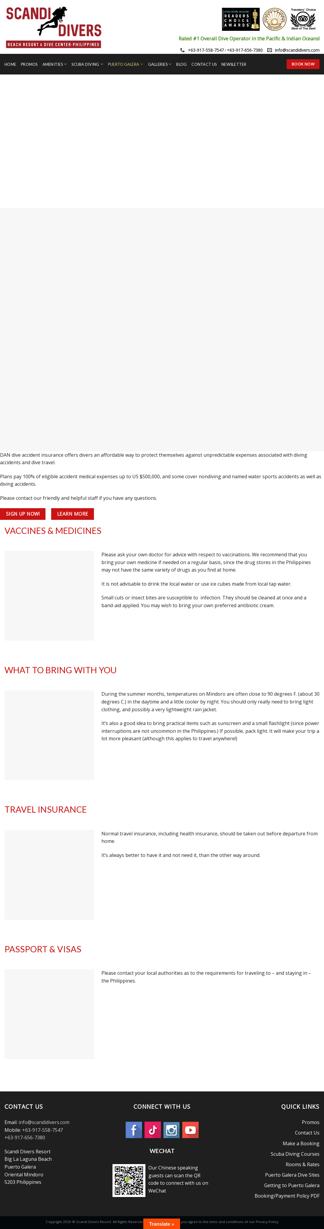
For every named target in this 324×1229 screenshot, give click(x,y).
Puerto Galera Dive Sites (292, 1175)
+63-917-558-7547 (206, 50)
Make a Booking (301, 1143)
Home (10, 64)
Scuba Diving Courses (295, 1154)
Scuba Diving (87, 64)
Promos (29, 64)
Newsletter (234, 64)
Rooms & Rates (303, 1164)
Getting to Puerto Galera (292, 1185)
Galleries (160, 64)
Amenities (54, 64)
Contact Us (204, 64)
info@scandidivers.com (297, 50)
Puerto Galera (125, 64)
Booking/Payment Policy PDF (287, 1196)
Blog (181, 64)
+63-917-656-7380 (245, 50)
